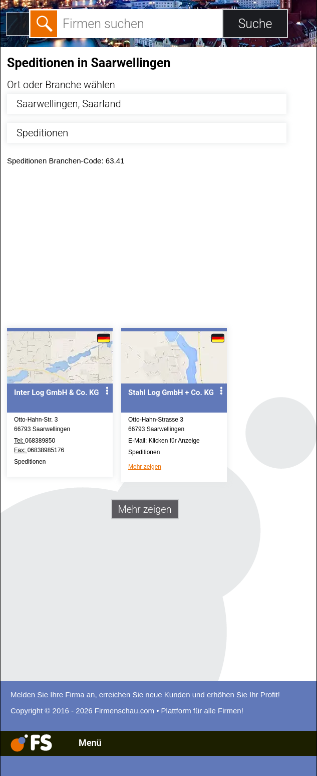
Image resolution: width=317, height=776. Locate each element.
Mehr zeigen (144, 466)
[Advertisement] (158, 249)
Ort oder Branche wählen (61, 85)
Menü (90, 742)
